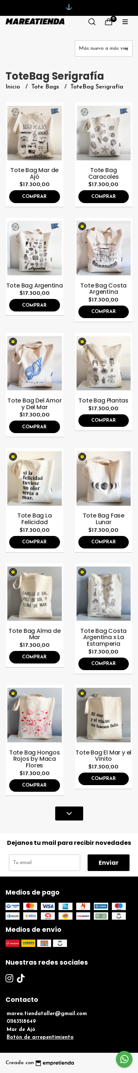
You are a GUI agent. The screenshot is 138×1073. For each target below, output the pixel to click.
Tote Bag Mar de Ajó (34, 173)
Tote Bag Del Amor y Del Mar (34, 403)
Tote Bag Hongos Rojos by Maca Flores (34, 759)
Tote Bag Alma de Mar (34, 634)
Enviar (108, 862)
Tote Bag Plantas (103, 400)
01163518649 (21, 1021)
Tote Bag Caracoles (103, 173)
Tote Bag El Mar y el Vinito (103, 755)
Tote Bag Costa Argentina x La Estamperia (103, 637)
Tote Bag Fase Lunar (103, 518)
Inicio (14, 87)
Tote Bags (46, 87)
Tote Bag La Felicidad (34, 518)
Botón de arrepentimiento (40, 1037)
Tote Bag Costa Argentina (103, 288)
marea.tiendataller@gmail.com (47, 1014)
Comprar (34, 196)
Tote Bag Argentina (34, 285)
